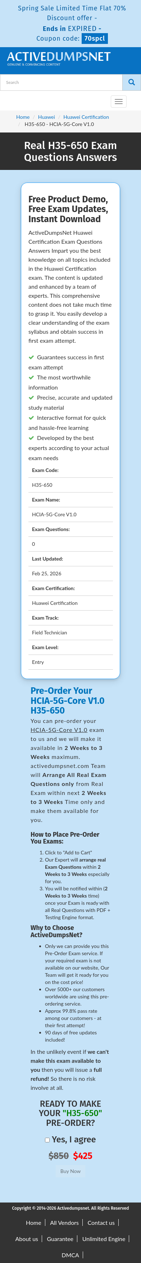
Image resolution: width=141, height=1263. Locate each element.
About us (26, 1238)
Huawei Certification (86, 117)
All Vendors (64, 1222)
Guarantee (60, 1238)
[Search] (131, 82)
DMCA (70, 1254)
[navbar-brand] (14, 99)
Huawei (46, 117)
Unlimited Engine (104, 1238)
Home (22, 117)
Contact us (101, 1222)
